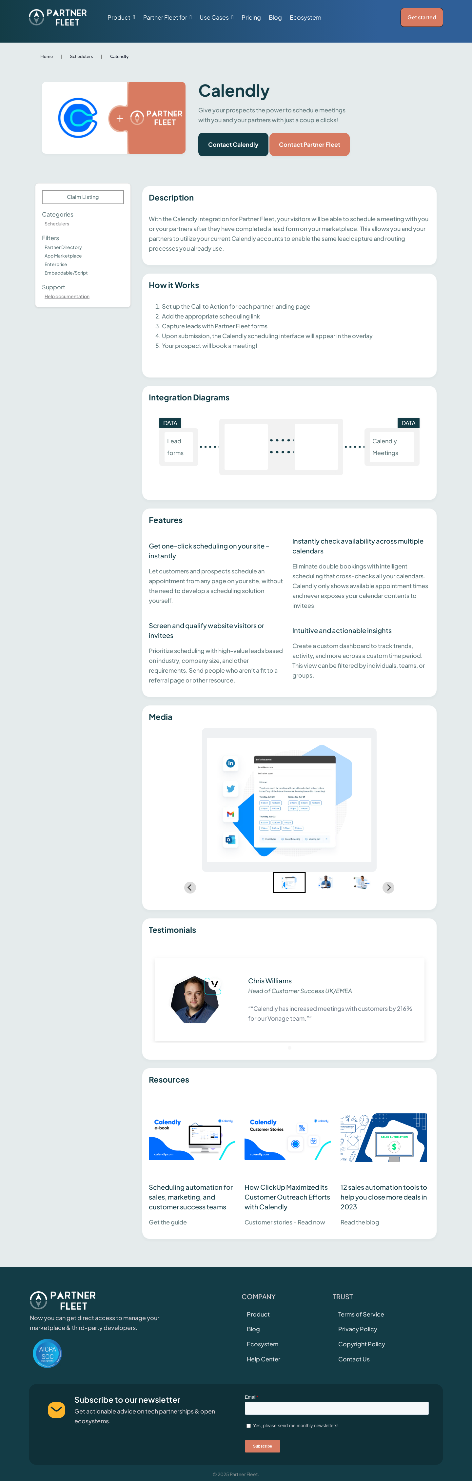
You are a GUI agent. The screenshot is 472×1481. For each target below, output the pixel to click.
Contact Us (354, 1359)
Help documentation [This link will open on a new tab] (67, 296)
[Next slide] (388, 888)
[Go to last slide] (190, 888)
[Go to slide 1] (289, 1047)
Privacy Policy (357, 1329)
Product (258, 1314)
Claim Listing (83, 196)
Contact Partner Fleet (309, 144)
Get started (421, 17)
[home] (58, 17)
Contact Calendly (233, 144)
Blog (275, 17)
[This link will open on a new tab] (193, 1161)
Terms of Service (361, 1314)
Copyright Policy (361, 1344)
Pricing (251, 17)
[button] (121, 17)
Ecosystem (305, 17)
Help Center (263, 1359)
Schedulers (57, 223)
